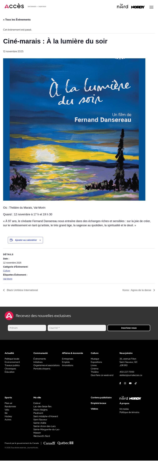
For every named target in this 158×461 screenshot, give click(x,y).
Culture (6, 271)
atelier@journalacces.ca (131, 375)
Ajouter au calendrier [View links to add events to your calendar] (26, 240)
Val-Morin (7, 279)
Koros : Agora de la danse (137, 290)
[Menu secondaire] (151, 7)
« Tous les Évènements (17, 20)
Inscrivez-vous (129, 328)
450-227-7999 (127, 372)
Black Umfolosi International (22, 290)
